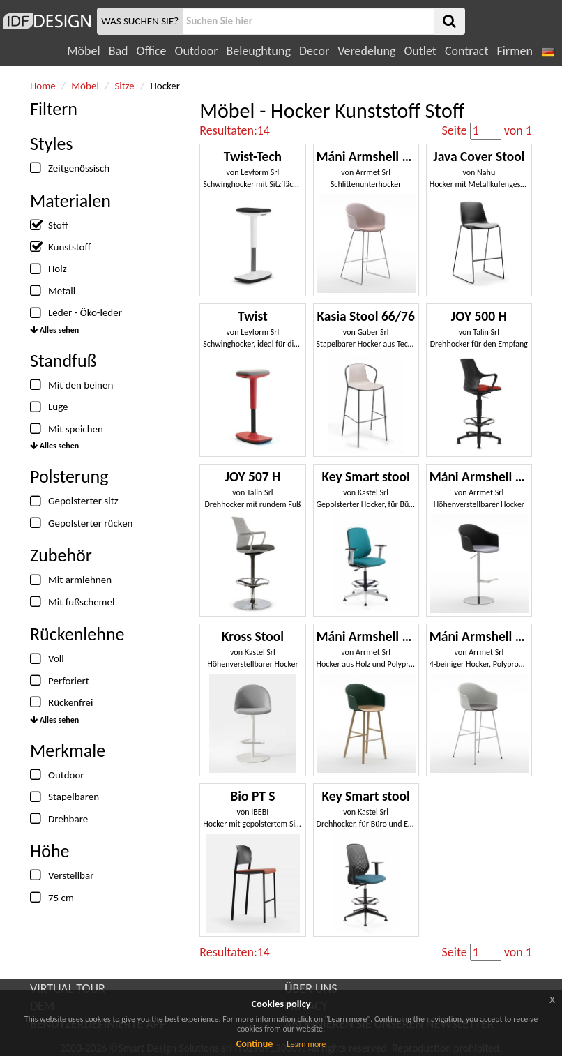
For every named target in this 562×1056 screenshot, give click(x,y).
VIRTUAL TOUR (67, 988)
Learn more (306, 1044)
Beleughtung (258, 51)
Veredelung (366, 51)
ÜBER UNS (310, 988)
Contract (467, 51)
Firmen (514, 51)
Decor (314, 51)
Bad (118, 51)
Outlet (420, 51)
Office (152, 51)
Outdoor (196, 51)
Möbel (83, 51)
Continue (254, 1044)
